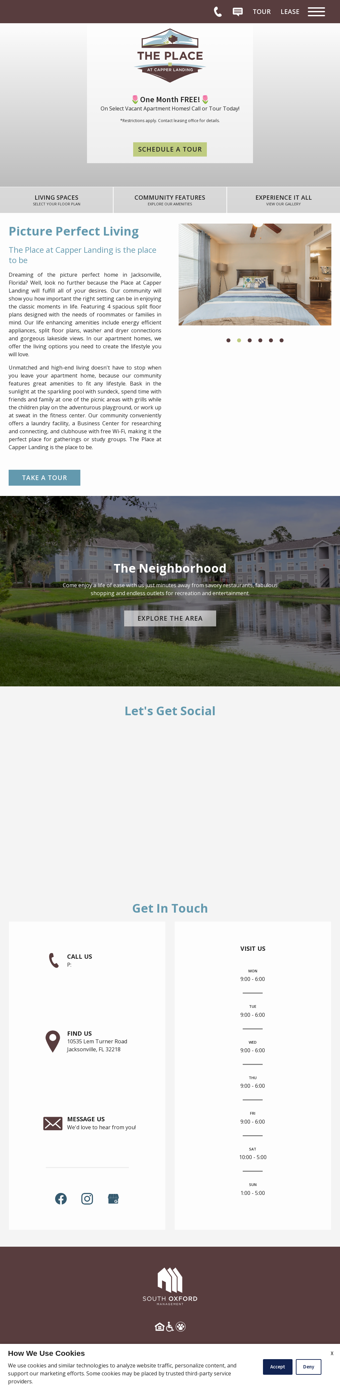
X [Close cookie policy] (332, 1353)
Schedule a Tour (170, 149)
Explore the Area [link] (170, 618)
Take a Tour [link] (44, 477)
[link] (56, 200)
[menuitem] (262, 11)
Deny (308, 1366)
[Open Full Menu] (316, 12)
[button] (228, 340)
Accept (277, 1366)
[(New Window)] (113, 1198)
